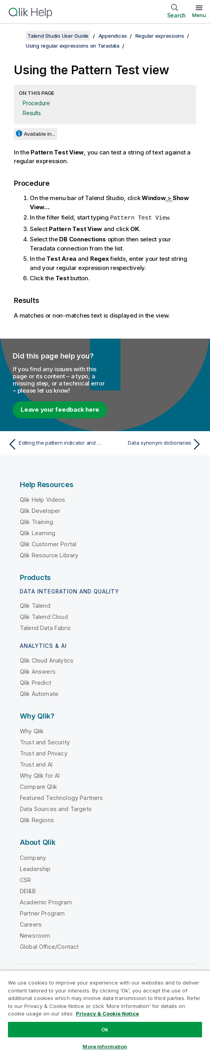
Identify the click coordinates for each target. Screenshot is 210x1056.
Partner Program (42, 913)
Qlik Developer (40, 510)
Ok (104, 1029)
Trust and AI (36, 764)
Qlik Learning (37, 532)
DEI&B (28, 890)
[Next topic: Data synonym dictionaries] (155, 444)
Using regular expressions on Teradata (72, 45)
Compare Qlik (38, 786)
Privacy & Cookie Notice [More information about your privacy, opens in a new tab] (107, 1013)
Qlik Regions (37, 819)
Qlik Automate (39, 693)
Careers (31, 924)
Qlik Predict (35, 682)
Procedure (36, 103)
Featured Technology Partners (61, 797)
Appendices (112, 36)
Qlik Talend (35, 605)
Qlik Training (36, 521)
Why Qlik (32, 730)
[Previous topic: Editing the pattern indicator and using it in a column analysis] (54, 444)
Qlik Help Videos (43, 499)
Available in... (39, 134)
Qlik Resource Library (49, 554)
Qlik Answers (38, 671)
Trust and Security (45, 741)
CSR (25, 879)
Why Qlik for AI (40, 775)
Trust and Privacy (43, 753)
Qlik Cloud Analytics (46, 660)
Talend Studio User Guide (58, 36)
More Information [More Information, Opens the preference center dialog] (105, 1046)
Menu (199, 15)
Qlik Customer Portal (48, 543)
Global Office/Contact (49, 946)
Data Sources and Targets (56, 808)
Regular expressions (159, 36)
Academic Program (46, 901)
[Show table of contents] (16, 35)
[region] (105, 1013)
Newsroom (35, 935)
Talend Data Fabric (45, 627)
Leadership (35, 868)
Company (33, 857)
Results (31, 113)
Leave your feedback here (60, 409)
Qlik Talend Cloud (44, 616)
